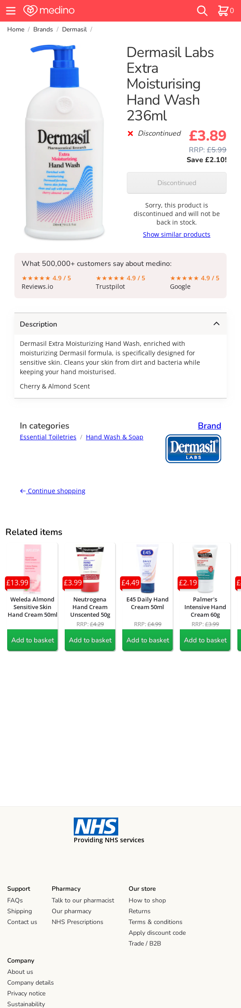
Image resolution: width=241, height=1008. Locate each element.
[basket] (226, 11)
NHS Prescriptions (77, 922)
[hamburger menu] (11, 10)
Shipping (19, 911)
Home (15, 29)
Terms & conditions (156, 922)
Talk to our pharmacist (83, 900)
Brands (43, 29)
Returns (140, 911)
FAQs (15, 900)
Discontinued (176, 182)
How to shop (147, 900)
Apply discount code (157, 932)
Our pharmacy (71, 911)
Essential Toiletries (48, 437)
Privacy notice (26, 993)
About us (20, 972)
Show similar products (176, 234)
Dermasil (74, 29)
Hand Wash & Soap (114, 437)
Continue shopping (52, 490)
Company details (30, 982)
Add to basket (32, 640)
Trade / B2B (145, 943)
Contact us (22, 922)
